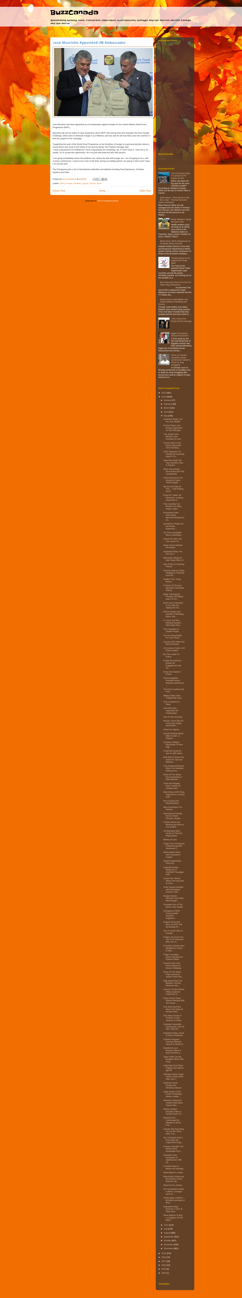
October (168, 1240)
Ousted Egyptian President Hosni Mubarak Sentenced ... (173, 681)
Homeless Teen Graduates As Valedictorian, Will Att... (172, 1158)
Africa (62, 183)
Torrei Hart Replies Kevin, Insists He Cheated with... (172, 785)
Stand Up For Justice (172, 1185)
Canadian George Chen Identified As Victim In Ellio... (173, 948)
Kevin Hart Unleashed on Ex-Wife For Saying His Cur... (173, 605)
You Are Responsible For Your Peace (172, 636)
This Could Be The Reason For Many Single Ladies (172, 506)
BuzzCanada (74, 12)
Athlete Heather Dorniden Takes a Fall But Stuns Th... (173, 1111)
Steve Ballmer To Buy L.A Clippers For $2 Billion (173, 1217)
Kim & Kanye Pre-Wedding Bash (171, 802)
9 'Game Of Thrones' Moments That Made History (173, 587)
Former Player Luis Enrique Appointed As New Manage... (172, 427)
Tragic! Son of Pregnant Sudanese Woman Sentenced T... (173, 845)
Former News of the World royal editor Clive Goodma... (172, 445)
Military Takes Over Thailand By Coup (172, 696)
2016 (164, 1257)
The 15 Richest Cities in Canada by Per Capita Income (180, 175)
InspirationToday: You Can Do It (172, 552)
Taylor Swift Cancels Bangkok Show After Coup (173, 1059)
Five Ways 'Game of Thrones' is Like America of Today (172, 1018)
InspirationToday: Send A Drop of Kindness (173, 1034)
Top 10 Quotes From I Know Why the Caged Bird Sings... (173, 1140)
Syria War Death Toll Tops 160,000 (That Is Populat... (173, 462)
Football (76, 183)
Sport (99, 183)
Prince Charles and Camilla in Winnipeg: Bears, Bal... (173, 614)
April (166, 412)
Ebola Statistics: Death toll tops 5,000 (181, 220)
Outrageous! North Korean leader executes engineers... (171, 914)
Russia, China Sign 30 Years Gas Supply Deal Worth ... (173, 723)
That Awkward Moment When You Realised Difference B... (173, 768)
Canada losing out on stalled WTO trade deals (180, 260)
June (166, 1225)
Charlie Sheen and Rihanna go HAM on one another (173, 824)
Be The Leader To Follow (171, 655)
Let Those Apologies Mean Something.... (173, 533)
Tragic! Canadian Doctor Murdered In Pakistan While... (173, 956)
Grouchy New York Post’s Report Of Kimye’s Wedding (172, 965)
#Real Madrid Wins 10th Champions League (171, 854)
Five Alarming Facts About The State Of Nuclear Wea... (173, 1009)
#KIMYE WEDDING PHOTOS (172, 862)
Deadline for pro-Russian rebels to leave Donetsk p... (172, 1050)
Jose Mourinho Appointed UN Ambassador (170, 710)
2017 (164, 1261)
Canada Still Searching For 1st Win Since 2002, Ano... (173, 1131)
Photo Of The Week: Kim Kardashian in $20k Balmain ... (172, 777)
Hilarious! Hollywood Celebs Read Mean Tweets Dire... (173, 1102)
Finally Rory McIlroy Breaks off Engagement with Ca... (172, 664)
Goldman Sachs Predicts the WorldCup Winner (172, 1085)
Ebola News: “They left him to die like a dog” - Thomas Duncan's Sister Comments (173, 200)
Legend (85, 183)
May (166, 416)
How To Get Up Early (172, 717)
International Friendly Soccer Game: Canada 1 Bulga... (172, 815)
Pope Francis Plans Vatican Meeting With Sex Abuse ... (173, 1000)
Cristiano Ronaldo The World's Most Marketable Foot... (173, 1148)
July (166, 1229)
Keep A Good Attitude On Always (172, 546)
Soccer (93, 183)
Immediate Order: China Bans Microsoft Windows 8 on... (173, 516)
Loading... (162, 159)
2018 (164, 1265)
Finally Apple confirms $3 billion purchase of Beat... (174, 1200)
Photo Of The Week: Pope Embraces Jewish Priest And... (173, 974)
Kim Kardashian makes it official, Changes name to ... (173, 1191)
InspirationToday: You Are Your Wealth (172, 420)
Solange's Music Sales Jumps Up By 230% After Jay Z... (173, 1076)
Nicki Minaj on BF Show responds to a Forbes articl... (174, 794)
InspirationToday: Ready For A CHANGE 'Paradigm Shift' (173, 871)
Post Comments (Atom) (107, 201)
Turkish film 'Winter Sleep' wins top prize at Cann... (173, 880)
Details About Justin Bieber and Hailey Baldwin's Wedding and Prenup (173, 301)
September (169, 1237)
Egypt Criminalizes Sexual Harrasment (179, 334)
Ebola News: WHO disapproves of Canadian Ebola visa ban (175, 242)
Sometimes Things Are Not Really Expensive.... (173, 526)
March (167, 408)
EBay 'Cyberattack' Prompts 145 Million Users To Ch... (173, 596)
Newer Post (59, 190)
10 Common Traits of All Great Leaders (174, 649)
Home (102, 190)
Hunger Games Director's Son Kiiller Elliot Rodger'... (173, 898)
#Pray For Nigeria (171, 729)
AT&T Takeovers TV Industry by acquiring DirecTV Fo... (173, 454)
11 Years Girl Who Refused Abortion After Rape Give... (172, 622)
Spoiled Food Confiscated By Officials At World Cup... (172, 1121)
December (169, 1248)
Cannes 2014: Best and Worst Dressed (173, 643)
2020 (164, 1273)
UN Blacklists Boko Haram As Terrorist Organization (172, 833)
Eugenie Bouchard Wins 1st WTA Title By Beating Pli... (172, 924)
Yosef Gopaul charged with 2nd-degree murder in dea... (173, 889)
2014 (164, 397)
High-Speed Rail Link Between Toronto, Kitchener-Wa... (172, 983)
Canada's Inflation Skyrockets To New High (173, 744)
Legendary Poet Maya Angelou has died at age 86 (173, 1067)
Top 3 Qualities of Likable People (171, 630)
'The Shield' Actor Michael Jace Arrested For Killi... (172, 436)
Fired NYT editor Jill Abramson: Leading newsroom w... (173, 497)
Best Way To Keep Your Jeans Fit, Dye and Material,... (173, 759)
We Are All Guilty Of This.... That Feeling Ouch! (173, 488)
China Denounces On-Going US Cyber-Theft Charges (173, 480)
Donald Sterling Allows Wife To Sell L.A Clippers (173, 735)
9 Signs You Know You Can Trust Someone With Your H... (173, 939)
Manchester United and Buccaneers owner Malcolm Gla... (173, 1178)
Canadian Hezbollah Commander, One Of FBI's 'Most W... (173, 1026)
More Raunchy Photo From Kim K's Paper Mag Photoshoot (175, 283)
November (169, 1244)
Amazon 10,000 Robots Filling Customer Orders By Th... (173, 991)
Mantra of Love (170, 839)
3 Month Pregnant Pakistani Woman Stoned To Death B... (173, 1041)
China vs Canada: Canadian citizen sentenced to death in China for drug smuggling (180, 360)
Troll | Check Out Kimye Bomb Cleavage (181, 320)
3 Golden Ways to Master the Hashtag (173, 1167)
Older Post (145, 190)
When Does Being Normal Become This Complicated (173, 471)
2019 (164, 1269)
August (167, 1233)
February (168, 404)
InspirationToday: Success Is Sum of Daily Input (172, 1209)
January (168, 400)
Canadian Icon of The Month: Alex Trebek (173, 905)
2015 (164, 1253)
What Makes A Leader (173, 1172)
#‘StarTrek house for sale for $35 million (172, 752)
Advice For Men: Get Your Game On (172, 540)
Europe (69, 183)
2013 (164, 393)
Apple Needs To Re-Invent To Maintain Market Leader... (172, 1094)
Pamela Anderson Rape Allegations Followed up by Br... (173, 572)
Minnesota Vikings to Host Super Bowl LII (173, 559)
